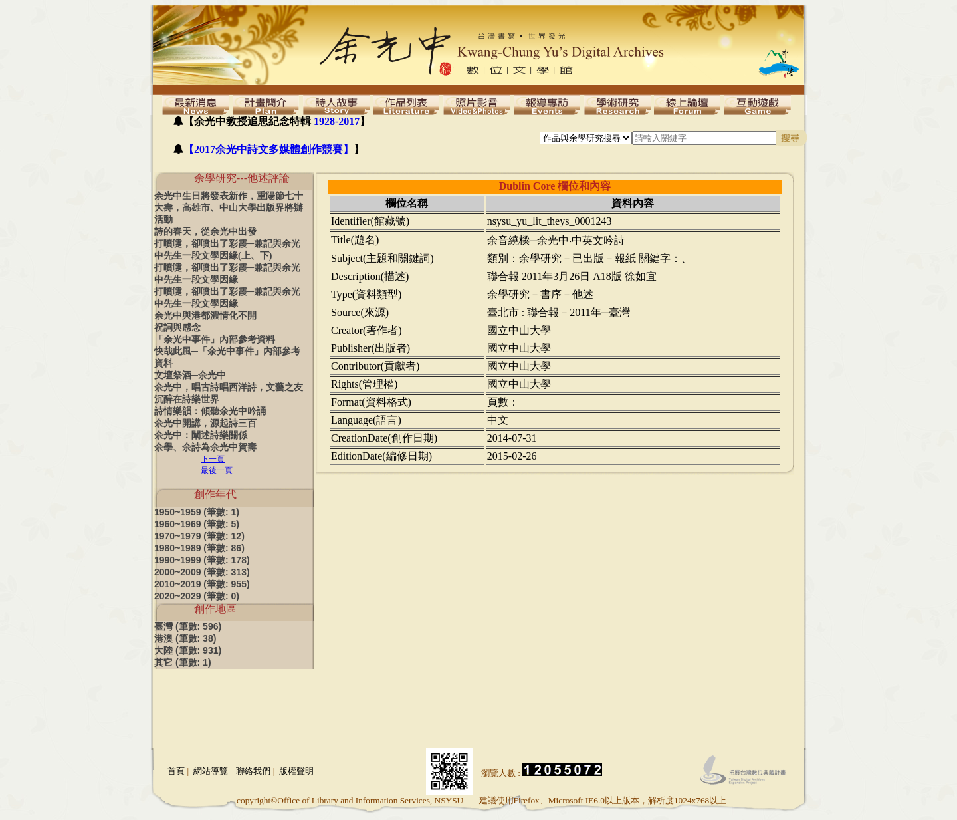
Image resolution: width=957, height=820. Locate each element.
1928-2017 (337, 121)
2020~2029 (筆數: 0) (196, 596)
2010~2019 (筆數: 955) (202, 584)
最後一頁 (217, 470)
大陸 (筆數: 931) (187, 650)
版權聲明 (296, 771)
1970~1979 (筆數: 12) (199, 536)
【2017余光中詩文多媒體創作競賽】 (268, 149)
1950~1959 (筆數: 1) (196, 512)
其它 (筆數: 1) (182, 662)
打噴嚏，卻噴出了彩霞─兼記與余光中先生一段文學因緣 (227, 274)
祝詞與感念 (177, 328)
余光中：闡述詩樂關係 (200, 435)
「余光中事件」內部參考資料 (214, 339)
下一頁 (213, 459)
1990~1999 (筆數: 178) (202, 560)
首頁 (176, 771)
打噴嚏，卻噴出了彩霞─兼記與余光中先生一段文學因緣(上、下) (227, 250)
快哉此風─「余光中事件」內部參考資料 (227, 357)
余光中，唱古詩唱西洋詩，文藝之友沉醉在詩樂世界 (228, 393)
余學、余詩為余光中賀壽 (205, 447)
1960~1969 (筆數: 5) (196, 524)
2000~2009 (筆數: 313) (202, 572)
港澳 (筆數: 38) (185, 638)
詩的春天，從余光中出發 (205, 232)
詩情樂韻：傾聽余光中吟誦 (210, 411)
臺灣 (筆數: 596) (187, 626)
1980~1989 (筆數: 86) (199, 548)
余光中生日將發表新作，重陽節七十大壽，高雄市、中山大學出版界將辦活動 (228, 208)
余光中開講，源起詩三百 (205, 423)
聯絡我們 (253, 771)
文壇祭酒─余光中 (190, 375)
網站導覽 (210, 771)
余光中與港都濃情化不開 (205, 316)
